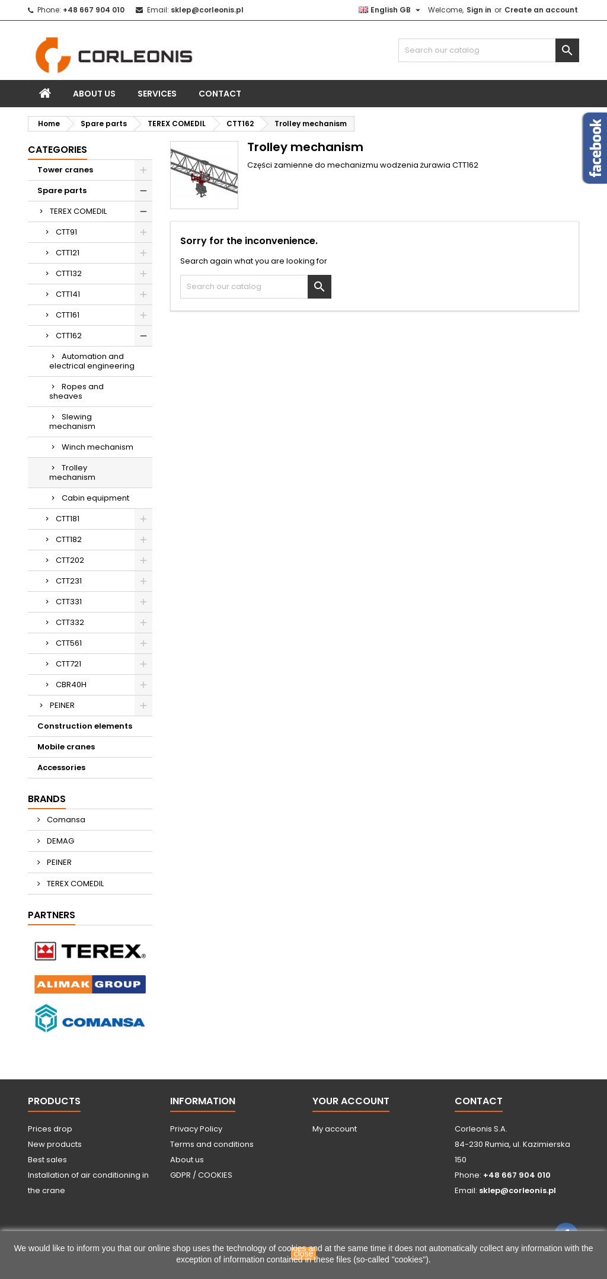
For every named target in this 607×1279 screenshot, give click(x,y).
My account (334, 1128)
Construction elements (84, 726)
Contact (220, 94)
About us (94, 94)
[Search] (488, 50)
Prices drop (50, 1128)
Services (157, 94)
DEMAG (59, 841)
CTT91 (66, 232)
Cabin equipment (95, 498)
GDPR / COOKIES (201, 1175)
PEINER (62, 705)
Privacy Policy (196, 1128)
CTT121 (67, 252)
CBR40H (71, 684)
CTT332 (70, 622)
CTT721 (68, 663)
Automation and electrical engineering (92, 361)
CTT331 (69, 601)
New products (55, 1144)
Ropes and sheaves (76, 391)
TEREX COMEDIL (78, 211)
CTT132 (69, 273)
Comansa (65, 819)
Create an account (541, 10)
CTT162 (69, 335)
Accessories (61, 767)
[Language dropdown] (391, 10)
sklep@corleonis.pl (207, 10)
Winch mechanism (97, 447)
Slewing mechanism (72, 421)
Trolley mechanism (72, 472)
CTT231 (69, 580)
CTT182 (69, 539)
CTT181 (67, 518)
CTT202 (70, 560)
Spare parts (62, 190)
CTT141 (68, 294)
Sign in (479, 10)
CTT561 (69, 643)
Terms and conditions (212, 1144)
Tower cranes (65, 169)
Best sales (47, 1159)
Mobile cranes (66, 746)
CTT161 (67, 314)
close (304, 1253)
